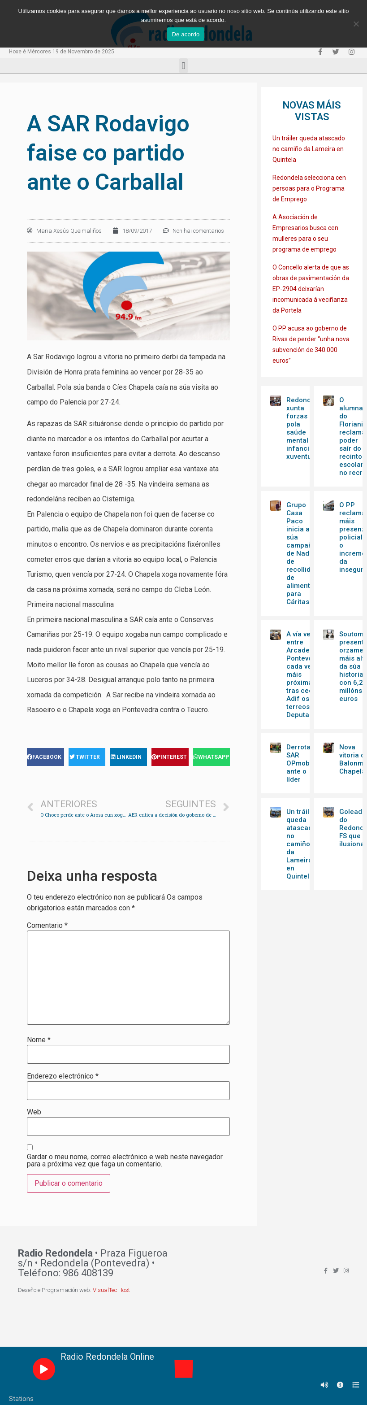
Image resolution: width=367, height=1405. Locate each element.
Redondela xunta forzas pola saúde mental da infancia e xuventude (303, 428)
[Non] (355, 23)
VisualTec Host (111, 1290)
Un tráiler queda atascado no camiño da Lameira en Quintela (308, 149)
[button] (183, 65)
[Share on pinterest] (170, 757)
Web (34, 1112)
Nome (39, 1040)
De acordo (185, 34)
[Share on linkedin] (128, 757)
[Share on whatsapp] (211, 757)
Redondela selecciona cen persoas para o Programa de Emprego (309, 188)
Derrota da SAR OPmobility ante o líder (303, 763)
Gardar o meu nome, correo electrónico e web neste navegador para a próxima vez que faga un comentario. (125, 1160)
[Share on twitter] (87, 757)
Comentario (47, 925)
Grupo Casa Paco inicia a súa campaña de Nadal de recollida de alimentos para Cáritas (302, 553)
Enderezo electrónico (63, 1076)
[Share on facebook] (45, 757)
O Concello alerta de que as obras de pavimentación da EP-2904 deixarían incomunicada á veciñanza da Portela (310, 289)
